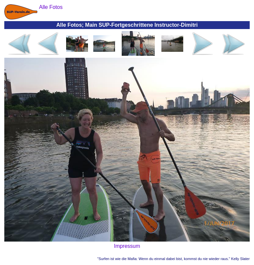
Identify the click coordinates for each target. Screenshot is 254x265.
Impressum (127, 246)
